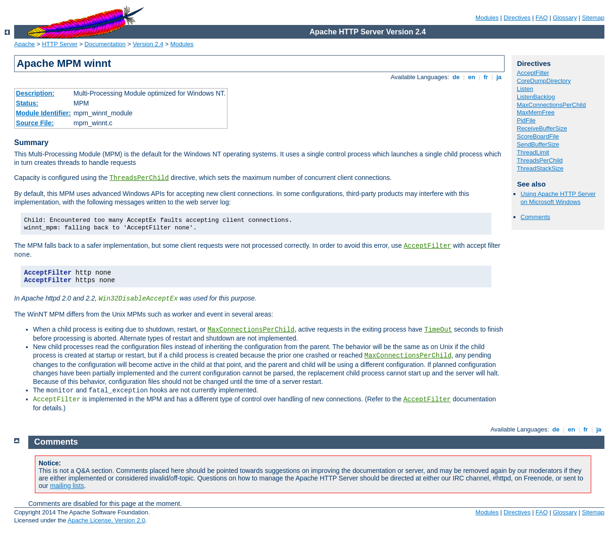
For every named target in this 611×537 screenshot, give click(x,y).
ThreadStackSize (540, 168)
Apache (24, 44)
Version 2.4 (148, 44)
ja (499, 77)
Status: (27, 103)
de (456, 77)
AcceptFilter (427, 246)
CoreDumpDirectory (544, 80)
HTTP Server (60, 44)
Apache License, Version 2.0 (106, 520)
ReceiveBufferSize (542, 128)
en (471, 77)
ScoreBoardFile (538, 136)
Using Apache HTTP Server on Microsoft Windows (558, 197)
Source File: (35, 123)
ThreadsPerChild (139, 178)
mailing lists (67, 485)
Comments (535, 216)
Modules (486, 17)
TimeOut (438, 330)
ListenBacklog (536, 96)
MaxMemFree (535, 112)
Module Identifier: (43, 113)
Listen (525, 88)
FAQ (542, 17)
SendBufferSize (538, 144)
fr (486, 77)
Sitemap (593, 17)
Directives (517, 17)
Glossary (565, 17)
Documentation (104, 44)
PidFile (526, 120)
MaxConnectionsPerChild (250, 330)
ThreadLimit (533, 152)
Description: (35, 93)
